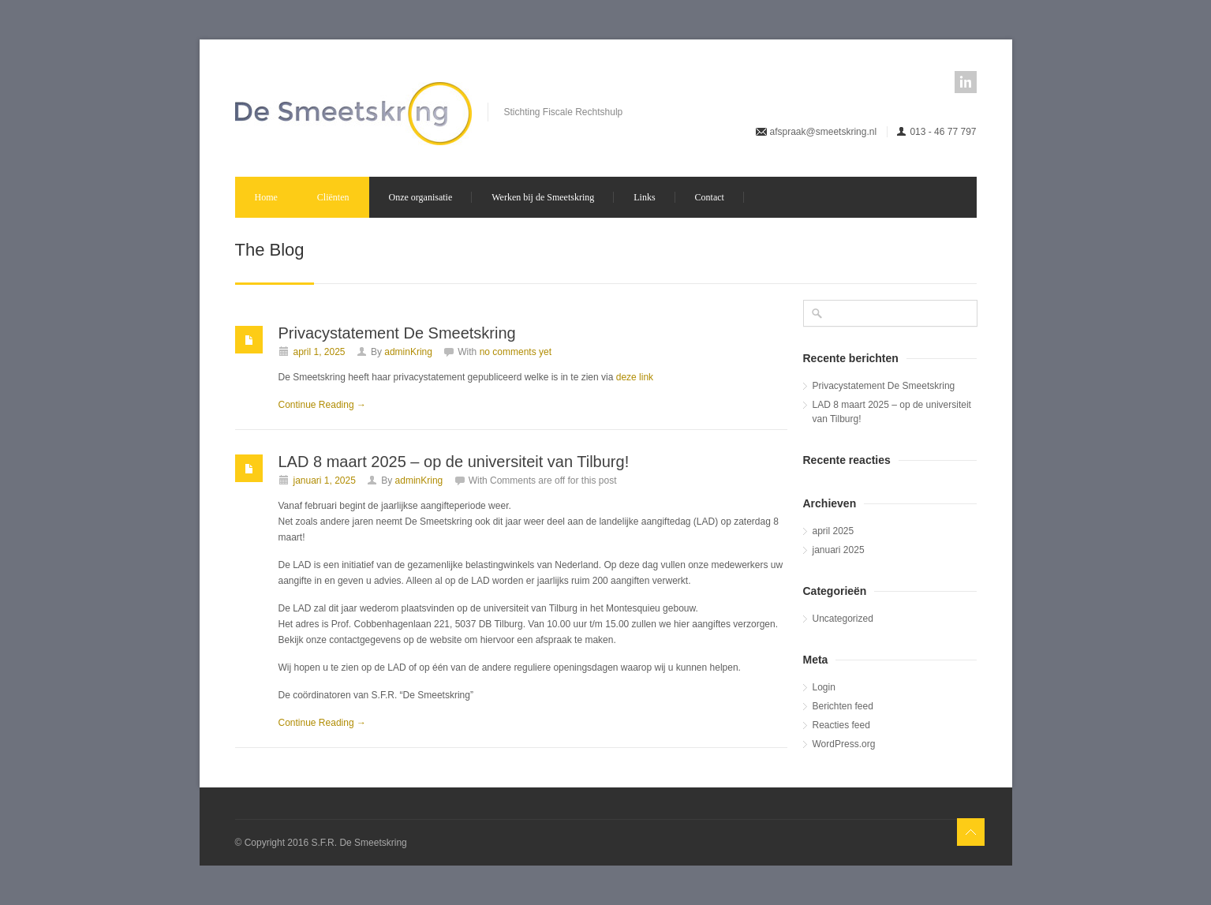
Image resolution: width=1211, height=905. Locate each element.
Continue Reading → (322, 404)
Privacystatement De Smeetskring (397, 333)
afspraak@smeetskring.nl (823, 131)
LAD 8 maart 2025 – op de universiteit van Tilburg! (454, 461)
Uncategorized (843, 618)
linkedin (966, 82)
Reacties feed (841, 725)
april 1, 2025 (319, 351)
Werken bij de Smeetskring (543, 197)
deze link (634, 377)
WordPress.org (844, 744)
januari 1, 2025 (324, 480)
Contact (709, 197)
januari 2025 (839, 549)
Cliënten (333, 197)
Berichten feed (843, 706)
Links (644, 197)
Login (824, 687)
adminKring (408, 351)
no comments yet (515, 351)
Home (266, 197)
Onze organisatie (421, 197)
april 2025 (833, 531)
